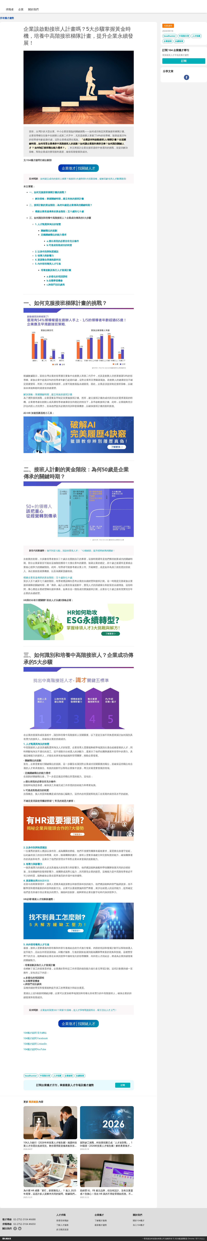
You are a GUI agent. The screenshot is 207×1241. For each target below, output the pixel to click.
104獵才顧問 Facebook (35, 1038)
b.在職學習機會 (55, 280)
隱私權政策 (6, 1238)
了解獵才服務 (101, 1220)
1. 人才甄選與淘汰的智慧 (48, 224)
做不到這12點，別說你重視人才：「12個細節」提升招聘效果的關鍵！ (81, 550)
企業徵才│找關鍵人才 (78, 168)
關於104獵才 (138, 1220)
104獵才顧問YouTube (34, 1049)
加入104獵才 (138, 1225)
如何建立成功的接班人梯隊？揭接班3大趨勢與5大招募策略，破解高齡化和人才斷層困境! (83, 178)
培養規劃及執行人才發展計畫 (56, 270)
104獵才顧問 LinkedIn (35, 1043)
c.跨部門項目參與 (56, 284)
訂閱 (183, 61)
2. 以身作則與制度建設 (47, 251)
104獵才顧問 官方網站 (35, 1032)
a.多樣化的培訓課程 (57, 276)
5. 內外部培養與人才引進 (48, 263)
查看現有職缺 (62, 1220)
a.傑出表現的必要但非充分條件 (63, 241)
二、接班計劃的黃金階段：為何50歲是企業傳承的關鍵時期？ (60, 205)
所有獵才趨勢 (7, 18)
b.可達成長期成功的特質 (59, 245)
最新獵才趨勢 (101, 1225)
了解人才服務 (62, 1225)
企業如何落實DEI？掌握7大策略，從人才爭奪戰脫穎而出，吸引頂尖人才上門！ (78, 1010)
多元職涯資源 (62, 1229)
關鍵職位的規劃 (49, 230)
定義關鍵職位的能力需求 (53, 234)
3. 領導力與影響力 (44, 255)
